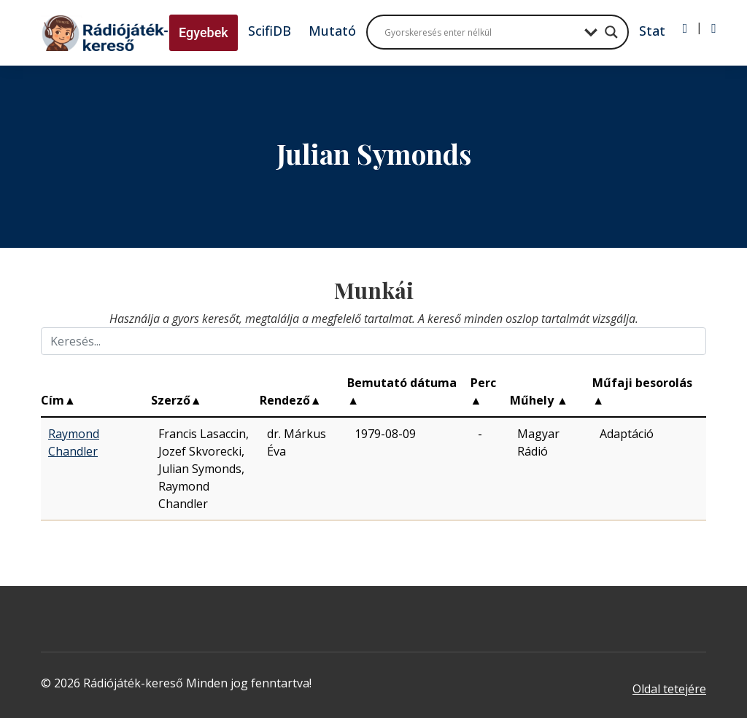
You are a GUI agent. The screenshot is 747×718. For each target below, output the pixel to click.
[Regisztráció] (714, 28)
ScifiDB (269, 30)
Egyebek (203, 32)
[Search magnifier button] (611, 32)
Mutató (332, 30)
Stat (652, 30)
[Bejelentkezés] (685, 28)
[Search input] (480, 32)
